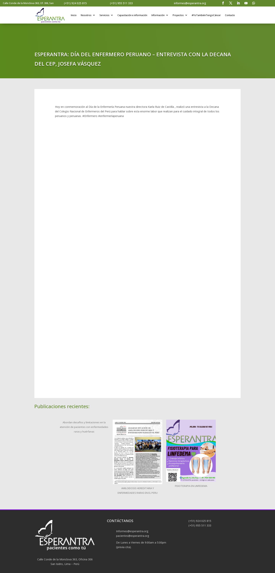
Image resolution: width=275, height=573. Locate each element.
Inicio (74, 15)
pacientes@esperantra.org (132, 536)
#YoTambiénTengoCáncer (206, 15)
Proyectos (178, 15)
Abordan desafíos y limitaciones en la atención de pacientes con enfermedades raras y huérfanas (84, 427)
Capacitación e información (132, 15)
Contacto (230, 15)
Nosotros (86, 15)
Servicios (105, 15)
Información (158, 15)
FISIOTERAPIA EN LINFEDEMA (191, 486)
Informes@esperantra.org (132, 531)
